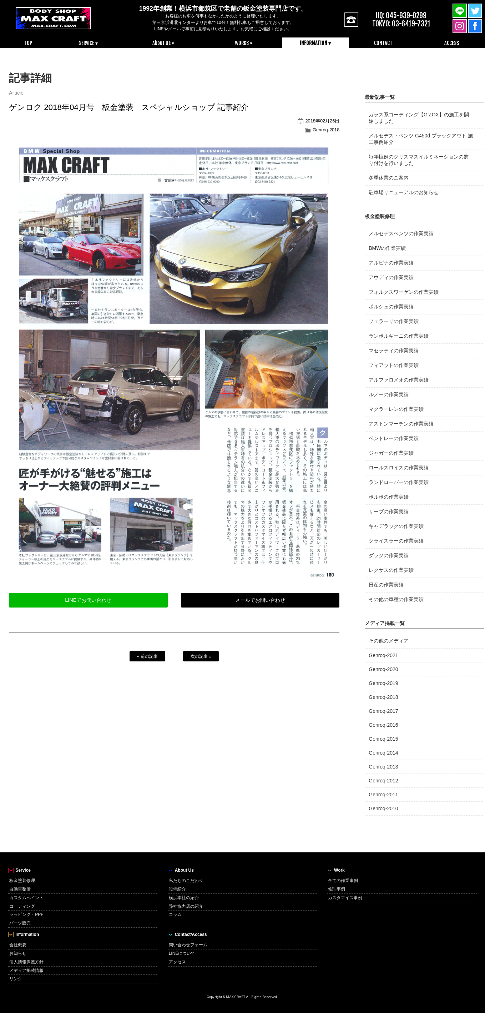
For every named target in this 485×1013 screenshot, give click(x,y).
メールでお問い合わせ (260, 600)
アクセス (177, 961)
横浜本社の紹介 (184, 897)
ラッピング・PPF (26, 914)
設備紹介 (177, 889)
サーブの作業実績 (389, 511)
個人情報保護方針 (26, 961)
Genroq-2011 (383, 794)
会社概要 (17, 944)
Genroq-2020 (383, 669)
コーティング (22, 906)
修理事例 (336, 889)
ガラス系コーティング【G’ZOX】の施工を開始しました (419, 118)
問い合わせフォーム (188, 944)
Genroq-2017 (383, 711)
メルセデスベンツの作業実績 (401, 233)
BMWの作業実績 (387, 248)
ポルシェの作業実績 (391, 306)
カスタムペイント (26, 897)
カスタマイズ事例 (345, 897)
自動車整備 (20, 889)
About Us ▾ (163, 43)
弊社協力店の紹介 (186, 906)
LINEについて (182, 953)
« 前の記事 (147, 656)
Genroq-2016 (383, 725)
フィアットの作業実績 (394, 365)
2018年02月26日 (322, 121)
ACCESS (451, 43)
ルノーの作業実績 (389, 394)
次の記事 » (201, 656)
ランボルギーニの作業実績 (399, 336)
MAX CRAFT (53, 18)
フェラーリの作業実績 (394, 321)
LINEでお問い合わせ (88, 600)
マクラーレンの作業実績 (396, 409)
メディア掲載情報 (26, 970)
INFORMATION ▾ (315, 43)
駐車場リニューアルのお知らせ (404, 192)
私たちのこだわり (186, 880)
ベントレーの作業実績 (394, 438)
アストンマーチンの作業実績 (401, 424)
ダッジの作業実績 (389, 555)
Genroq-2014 (383, 753)
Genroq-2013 (383, 767)
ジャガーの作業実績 (391, 453)
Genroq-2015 (383, 739)
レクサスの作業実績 (391, 570)
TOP (28, 43)
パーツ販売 (20, 923)
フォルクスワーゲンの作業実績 (404, 292)
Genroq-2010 (383, 808)
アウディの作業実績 (391, 277)
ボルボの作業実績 (389, 497)
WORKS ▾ (243, 43)
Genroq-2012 (383, 780)
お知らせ (17, 953)
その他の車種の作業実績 (396, 599)
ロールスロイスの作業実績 (399, 467)
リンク (15, 978)
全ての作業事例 (343, 880)
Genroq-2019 (383, 683)
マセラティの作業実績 (394, 350)
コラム (175, 914)
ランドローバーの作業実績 (399, 482)
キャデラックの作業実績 (396, 526)
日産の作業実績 (386, 585)
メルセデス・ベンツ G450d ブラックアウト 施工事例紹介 (421, 139)
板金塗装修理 (22, 880)
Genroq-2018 (326, 129)
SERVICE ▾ (88, 43)
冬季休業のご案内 (389, 178)
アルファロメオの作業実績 (399, 380)
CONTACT (383, 43)
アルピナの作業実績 (391, 263)
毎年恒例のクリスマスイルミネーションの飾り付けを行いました (419, 160)
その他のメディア (389, 641)
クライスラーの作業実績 (396, 541)
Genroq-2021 (383, 655)
